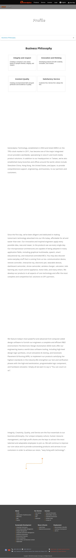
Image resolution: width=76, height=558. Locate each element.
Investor (49, 2)
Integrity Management (21, 530)
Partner (18, 520)
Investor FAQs (49, 518)
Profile (17, 513)
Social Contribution (21, 538)
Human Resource (62, 551)
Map (17, 518)
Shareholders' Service (51, 514)
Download (37, 518)
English (63, 2)
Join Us (56, 530)
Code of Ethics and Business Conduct (25, 539)
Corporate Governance (51, 516)
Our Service (38, 513)
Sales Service (54, 549)
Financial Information (51, 513)
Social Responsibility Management (24, 529)
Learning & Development (61, 529)
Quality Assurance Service (64, 549)
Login (55, 2)
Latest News (42, 527)
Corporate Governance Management (25, 532)
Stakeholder (19, 541)
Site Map (71, 2)
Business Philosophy (8, 38)
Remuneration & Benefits (61, 527)
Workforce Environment (22, 534)
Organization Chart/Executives (23, 514)
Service (43, 2)
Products (36, 2)
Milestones (19, 516)
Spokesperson (54, 551)
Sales (36, 514)
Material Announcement (44, 529)
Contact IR (48, 520)
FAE (36, 516)
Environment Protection (22, 536)
